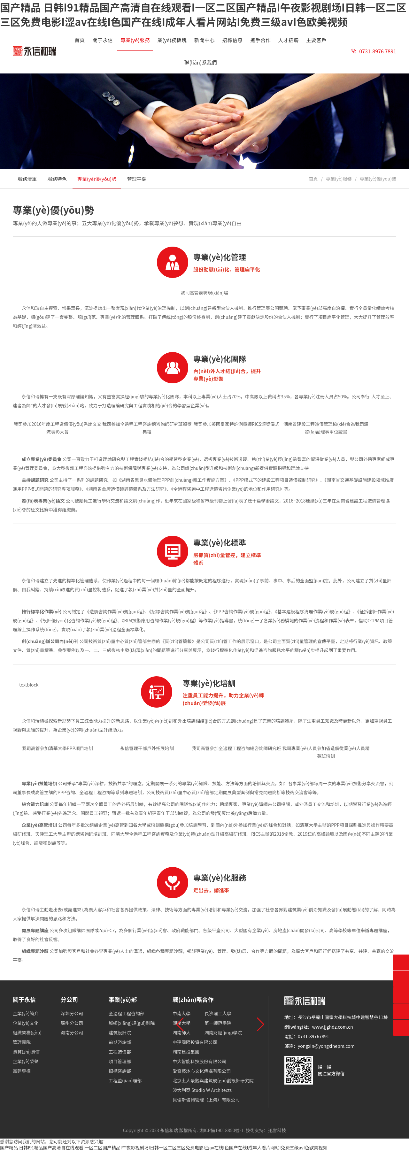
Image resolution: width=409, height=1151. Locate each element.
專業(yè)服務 (338, 178)
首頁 (313, 178)
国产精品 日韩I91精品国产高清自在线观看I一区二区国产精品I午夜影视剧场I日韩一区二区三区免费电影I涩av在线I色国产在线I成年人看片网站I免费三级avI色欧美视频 (163, 1147)
